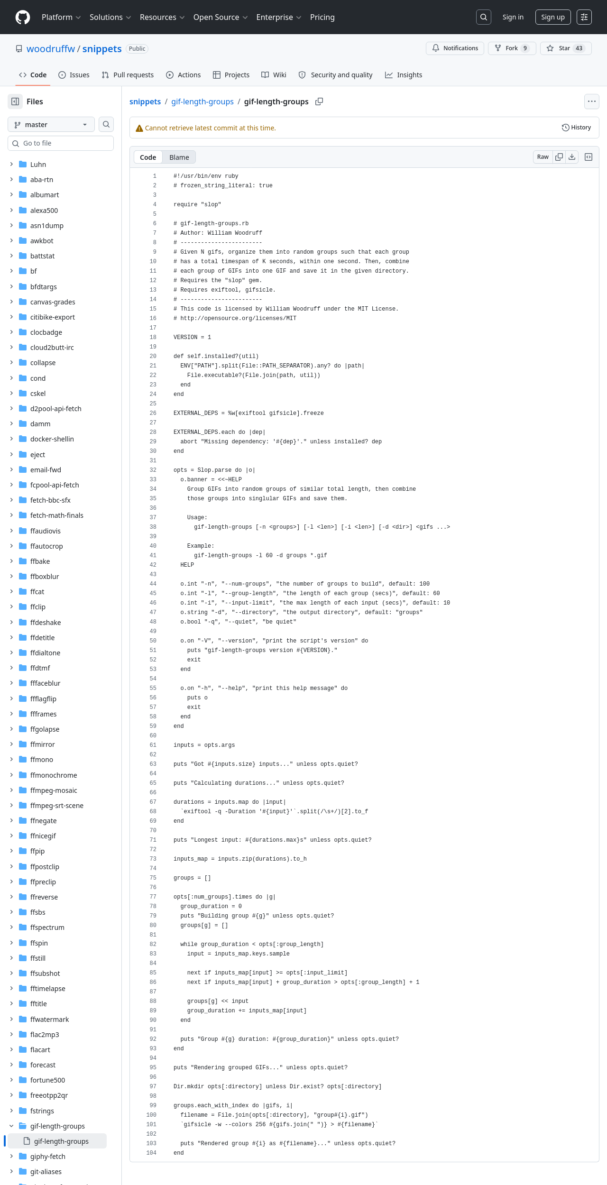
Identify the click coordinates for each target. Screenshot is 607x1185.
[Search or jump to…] (484, 17)
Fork (512, 48)
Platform (62, 17)
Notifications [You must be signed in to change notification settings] (455, 48)
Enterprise (280, 17)
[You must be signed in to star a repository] (566, 48)
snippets (102, 48)
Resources (163, 17)
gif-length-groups (233, 101)
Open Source (221, 17)
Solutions (111, 17)
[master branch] (66, 124)
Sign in (513, 16)
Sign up (553, 16)
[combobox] (79, 143)
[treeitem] (72, 1140)
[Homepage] (22, 17)
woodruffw (51, 48)
